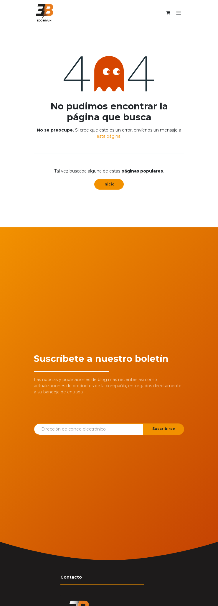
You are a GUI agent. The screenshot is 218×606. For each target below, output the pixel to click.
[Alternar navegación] (178, 12)
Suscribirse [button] (163, 428)
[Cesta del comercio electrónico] (168, 12)
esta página (108, 136)
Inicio (109, 184)
